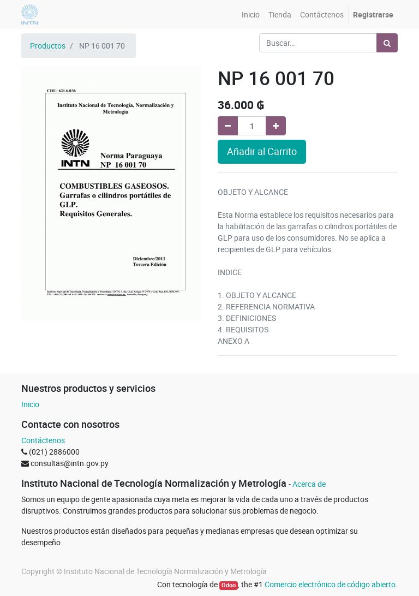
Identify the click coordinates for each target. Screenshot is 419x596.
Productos (47, 45)
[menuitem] (250, 14)
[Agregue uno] (276, 125)
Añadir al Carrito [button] (262, 151)
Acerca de (309, 484)
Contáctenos (43, 440)
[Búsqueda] (387, 42)
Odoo (229, 585)
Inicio (30, 404)
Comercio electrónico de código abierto (330, 584)
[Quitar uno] (228, 125)
